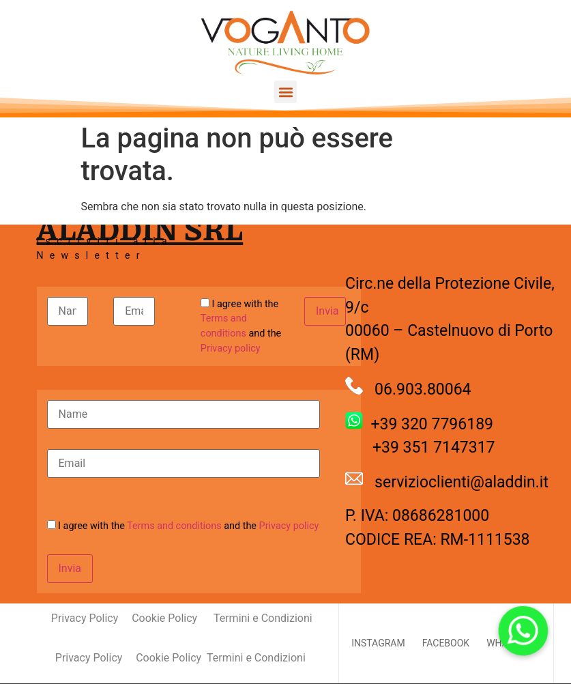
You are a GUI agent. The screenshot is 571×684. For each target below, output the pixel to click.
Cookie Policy (164, 618)
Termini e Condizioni (263, 618)
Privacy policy (231, 348)
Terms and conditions (174, 526)
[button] (285, 92)
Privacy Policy (71, 618)
